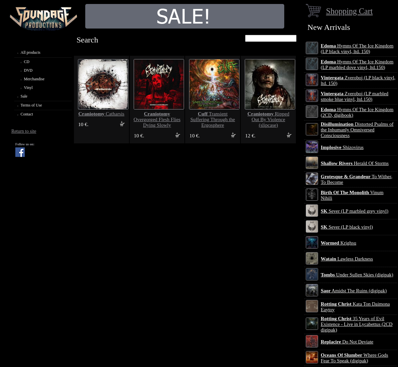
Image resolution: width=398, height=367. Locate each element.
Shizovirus (342, 147)
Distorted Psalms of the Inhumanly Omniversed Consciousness (357, 129)
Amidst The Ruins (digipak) (354, 290)
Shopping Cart (349, 11)
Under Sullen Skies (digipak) (357, 274)
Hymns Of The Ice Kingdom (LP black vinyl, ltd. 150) (357, 48)
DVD (28, 70)
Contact (27, 114)
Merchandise (34, 79)
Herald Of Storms (355, 163)
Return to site (23, 131)
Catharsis (101, 113)
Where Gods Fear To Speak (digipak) (354, 357)
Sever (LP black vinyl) (347, 227)
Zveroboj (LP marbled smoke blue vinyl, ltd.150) (354, 96)
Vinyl (28, 87)
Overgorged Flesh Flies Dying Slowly (157, 119)
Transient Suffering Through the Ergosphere (212, 119)
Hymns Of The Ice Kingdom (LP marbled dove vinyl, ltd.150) (357, 64)
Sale (24, 96)
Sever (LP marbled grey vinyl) (354, 211)
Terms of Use (31, 105)
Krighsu (338, 243)
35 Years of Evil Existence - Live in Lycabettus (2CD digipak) (357, 324)
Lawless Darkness (347, 258)
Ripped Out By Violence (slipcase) (268, 119)
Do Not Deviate (347, 341)
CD (27, 61)
